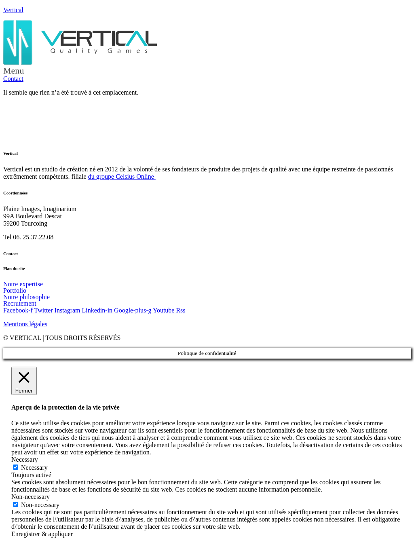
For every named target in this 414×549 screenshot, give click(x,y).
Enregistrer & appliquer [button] (42, 533)
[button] (207, 70)
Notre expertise (23, 284)
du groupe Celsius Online (122, 176)
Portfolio (14, 290)
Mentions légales (25, 324)
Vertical (13, 9)
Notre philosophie (26, 297)
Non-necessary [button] (30, 496)
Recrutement (19, 303)
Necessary (34, 467)
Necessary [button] (24, 459)
